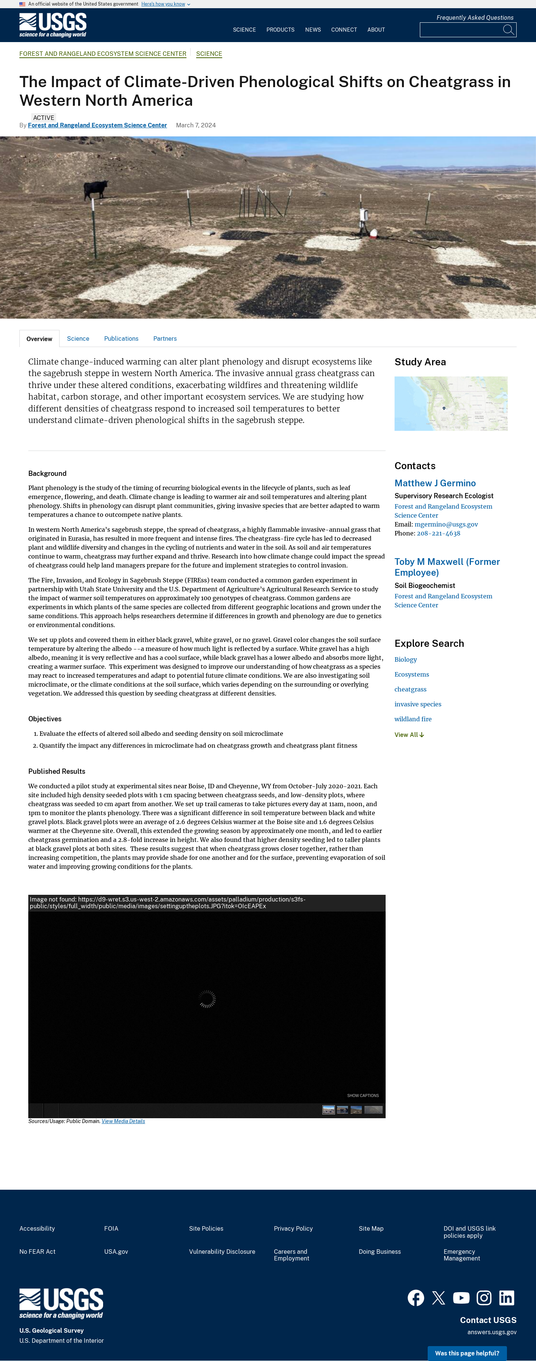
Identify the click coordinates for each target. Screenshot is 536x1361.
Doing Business (380, 1252)
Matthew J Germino (435, 483)
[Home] (52, 35)
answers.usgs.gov (492, 1332)
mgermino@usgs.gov (446, 524)
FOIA (111, 1228)
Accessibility (37, 1228)
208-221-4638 (438, 533)
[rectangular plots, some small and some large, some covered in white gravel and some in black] (268, 227)
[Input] (468, 29)
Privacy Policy (293, 1228)
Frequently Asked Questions (475, 17)
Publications (121, 338)
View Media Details (123, 1121)
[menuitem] (244, 25)
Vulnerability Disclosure (222, 1252)
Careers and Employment (291, 1255)
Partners (165, 338)
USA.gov (116, 1252)
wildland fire (413, 719)
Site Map (371, 1228)
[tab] (39, 338)
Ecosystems (412, 674)
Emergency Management (462, 1255)
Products (280, 30)
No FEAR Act (37, 1252)
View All (409, 734)
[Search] (509, 29)
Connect (344, 30)
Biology (406, 659)
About (376, 30)
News (313, 30)
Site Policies (206, 1228)
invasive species (418, 704)
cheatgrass (411, 689)
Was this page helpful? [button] (467, 1353)
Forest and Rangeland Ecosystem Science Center (102, 53)
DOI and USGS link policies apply (470, 1232)
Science (244, 30)
